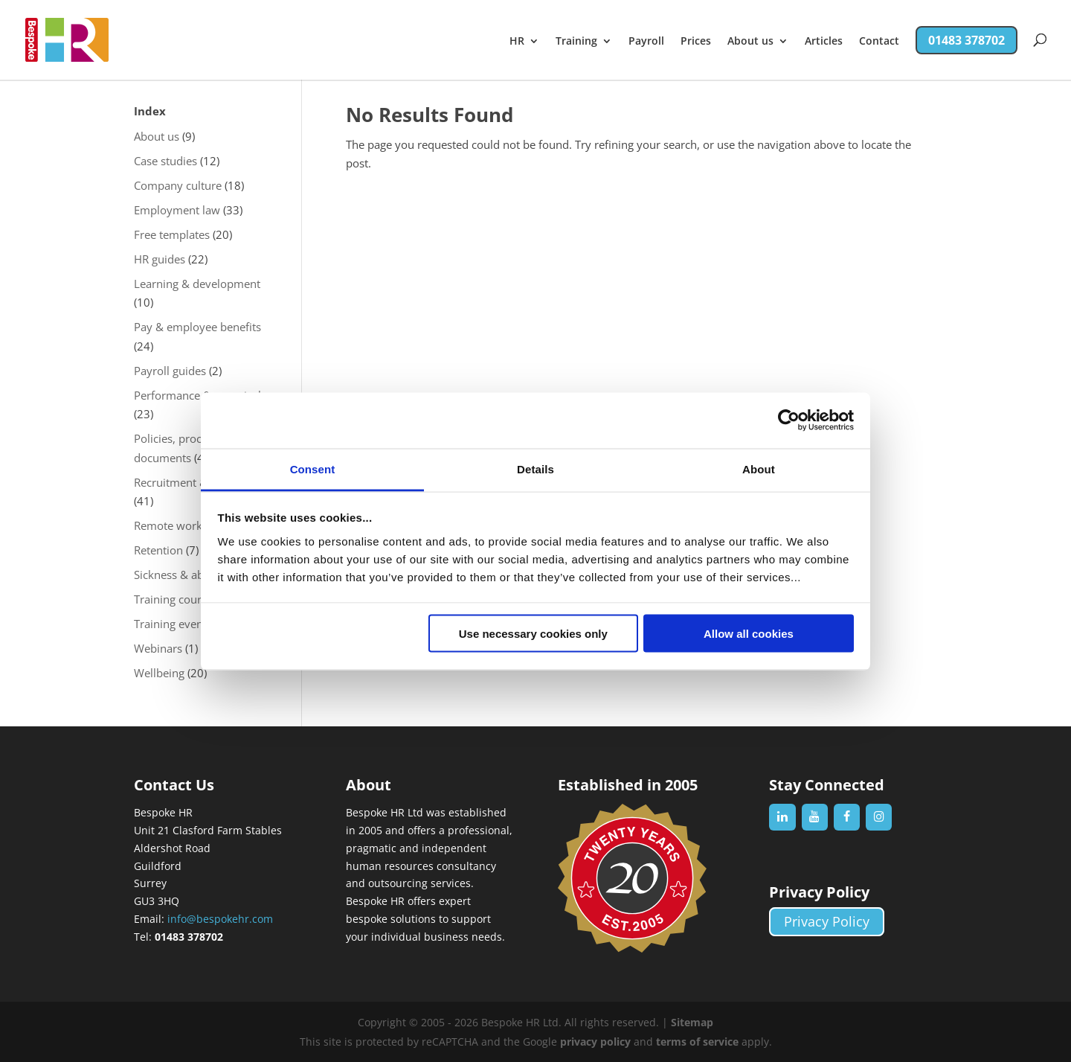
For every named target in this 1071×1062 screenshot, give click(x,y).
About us (750, 42)
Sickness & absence (183, 574)
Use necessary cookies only (533, 633)
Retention (158, 550)
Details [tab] (535, 468)
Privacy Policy (826, 922)
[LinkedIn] (782, 817)
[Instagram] (879, 817)
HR (516, 42)
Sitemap (692, 1022)
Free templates (172, 234)
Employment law (177, 209)
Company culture (178, 185)
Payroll (646, 42)
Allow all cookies (749, 633)
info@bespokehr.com (220, 919)
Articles (824, 42)
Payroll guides (170, 370)
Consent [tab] (312, 468)
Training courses (176, 599)
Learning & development (197, 283)
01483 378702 (966, 40)
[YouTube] (815, 817)
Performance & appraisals (200, 395)
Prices (696, 42)
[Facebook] (847, 817)
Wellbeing (159, 672)
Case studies (165, 160)
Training (576, 42)
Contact (879, 42)
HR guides (159, 259)
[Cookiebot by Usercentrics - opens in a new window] (789, 420)
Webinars (158, 648)
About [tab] (758, 468)
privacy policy (595, 1041)
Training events (173, 623)
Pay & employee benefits (197, 326)
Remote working (176, 525)
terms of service (697, 1041)
